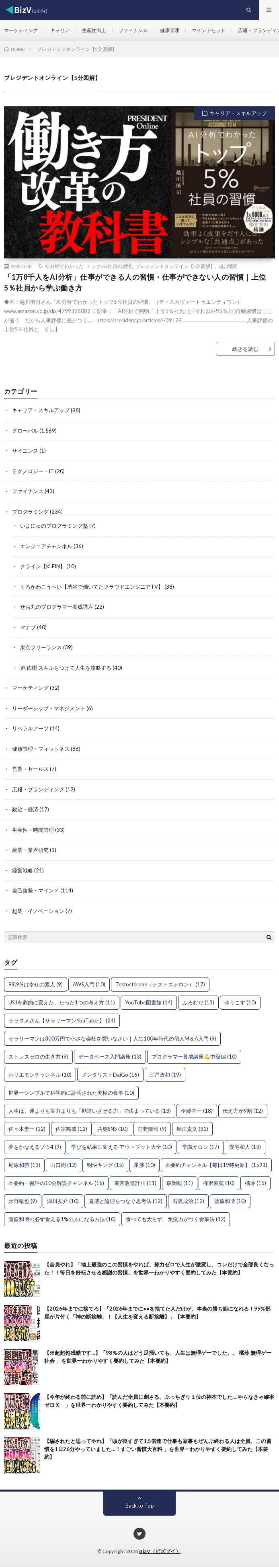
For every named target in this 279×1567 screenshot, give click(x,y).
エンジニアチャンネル (46, 546)
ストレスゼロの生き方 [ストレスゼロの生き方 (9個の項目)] (38, 1056)
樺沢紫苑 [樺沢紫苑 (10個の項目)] (219, 1183)
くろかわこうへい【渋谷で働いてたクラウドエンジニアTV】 (91, 586)
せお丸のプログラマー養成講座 (56, 607)
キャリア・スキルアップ (238, 113)
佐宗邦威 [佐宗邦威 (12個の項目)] (71, 1129)
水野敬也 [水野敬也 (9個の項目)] (22, 1201)
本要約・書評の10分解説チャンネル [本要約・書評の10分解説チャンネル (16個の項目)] (56, 1183)
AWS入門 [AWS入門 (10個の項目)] (89, 984)
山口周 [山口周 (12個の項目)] (63, 1165)
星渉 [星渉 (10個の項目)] (144, 1165)
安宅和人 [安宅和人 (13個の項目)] (245, 1147)
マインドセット (209, 30)
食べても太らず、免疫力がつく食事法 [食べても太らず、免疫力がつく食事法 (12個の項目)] (176, 1219)
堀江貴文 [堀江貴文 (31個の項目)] (192, 1129)
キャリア (60, 30)
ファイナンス (133, 30)
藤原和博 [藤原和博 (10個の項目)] (230, 1201)
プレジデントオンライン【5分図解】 (175, 266)
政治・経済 (25, 809)
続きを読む (245, 349)
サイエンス (25, 450)
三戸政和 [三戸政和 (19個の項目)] (165, 1074)
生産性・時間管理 (33, 830)
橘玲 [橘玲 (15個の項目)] (255, 1183)
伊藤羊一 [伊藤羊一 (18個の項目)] (197, 1111)
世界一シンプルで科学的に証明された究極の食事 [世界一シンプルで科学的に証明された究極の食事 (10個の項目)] (71, 1092)
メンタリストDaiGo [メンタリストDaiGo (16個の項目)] (110, 1074)
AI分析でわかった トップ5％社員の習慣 (88, 266)
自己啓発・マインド (35, 890)
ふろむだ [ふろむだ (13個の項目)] (198, 1002)
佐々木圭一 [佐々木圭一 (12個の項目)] (26, 1129)
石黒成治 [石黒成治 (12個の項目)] (188, 1201)
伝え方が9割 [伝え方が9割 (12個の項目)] (243, 1111)
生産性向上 (94, 30)
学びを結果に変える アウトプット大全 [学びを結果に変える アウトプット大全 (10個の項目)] (121, 1147)
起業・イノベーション (38, 911)
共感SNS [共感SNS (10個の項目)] (112, 1129)
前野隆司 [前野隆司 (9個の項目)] (152, 1129)
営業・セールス (30, 769)
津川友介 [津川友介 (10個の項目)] (63, 1201)
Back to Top (139, 1505)
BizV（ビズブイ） (160, 1551)
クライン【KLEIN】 (42, 566)
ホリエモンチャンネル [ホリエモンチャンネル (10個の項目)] (40, 1074)
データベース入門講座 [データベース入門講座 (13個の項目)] (110, 1056)
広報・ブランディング (38, 789)
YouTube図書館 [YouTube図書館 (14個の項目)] (148, 1002)
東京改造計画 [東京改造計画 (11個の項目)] (135, 1183)
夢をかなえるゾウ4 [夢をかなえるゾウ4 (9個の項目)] (34, 1147)
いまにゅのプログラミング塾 (54, 525)
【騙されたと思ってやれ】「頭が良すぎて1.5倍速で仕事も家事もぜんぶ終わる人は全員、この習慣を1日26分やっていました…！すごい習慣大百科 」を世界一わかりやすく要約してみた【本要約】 (157, 1449)
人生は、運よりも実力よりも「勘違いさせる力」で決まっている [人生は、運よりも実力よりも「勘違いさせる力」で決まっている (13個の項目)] (89, 1111)
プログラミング (30, 511)
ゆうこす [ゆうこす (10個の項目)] (240, 1002)
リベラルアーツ (30, 728)
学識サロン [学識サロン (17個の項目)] (200, 1147)
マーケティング (21, 30)
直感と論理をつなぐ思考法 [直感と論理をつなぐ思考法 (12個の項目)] (125, 1201)
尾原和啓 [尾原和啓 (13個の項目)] (24, 1165)
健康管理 (169, 30)
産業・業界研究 (30, 850)
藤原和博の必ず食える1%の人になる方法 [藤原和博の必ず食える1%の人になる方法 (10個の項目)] (62, 1219)
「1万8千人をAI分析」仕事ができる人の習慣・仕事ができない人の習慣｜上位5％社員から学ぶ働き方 (135, 282)
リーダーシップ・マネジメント (48, 708)
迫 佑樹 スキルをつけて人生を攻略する (65, 668)
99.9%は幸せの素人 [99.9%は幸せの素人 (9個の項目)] (35, 984)
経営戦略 (22, 870)
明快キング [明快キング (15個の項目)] (105, 1165)
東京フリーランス (41, 647)
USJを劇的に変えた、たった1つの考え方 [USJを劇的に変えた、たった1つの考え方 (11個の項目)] (61, 1002)
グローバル (25, 430)
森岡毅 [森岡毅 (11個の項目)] (179, 1183)
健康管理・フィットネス (41, 749)
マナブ (28, 627)
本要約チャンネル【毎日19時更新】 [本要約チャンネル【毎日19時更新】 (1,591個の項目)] (216, 1165)
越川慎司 (228, 266)
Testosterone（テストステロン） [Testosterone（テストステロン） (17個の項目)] (160, 984)
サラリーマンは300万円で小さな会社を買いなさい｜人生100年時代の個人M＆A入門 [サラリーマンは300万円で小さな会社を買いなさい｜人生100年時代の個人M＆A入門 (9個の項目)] (112, 1038)
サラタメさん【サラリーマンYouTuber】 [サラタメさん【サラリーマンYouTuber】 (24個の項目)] (61, 1020)
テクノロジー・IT (33, 471)
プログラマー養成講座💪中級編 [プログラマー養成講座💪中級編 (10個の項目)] (194, 1056)
